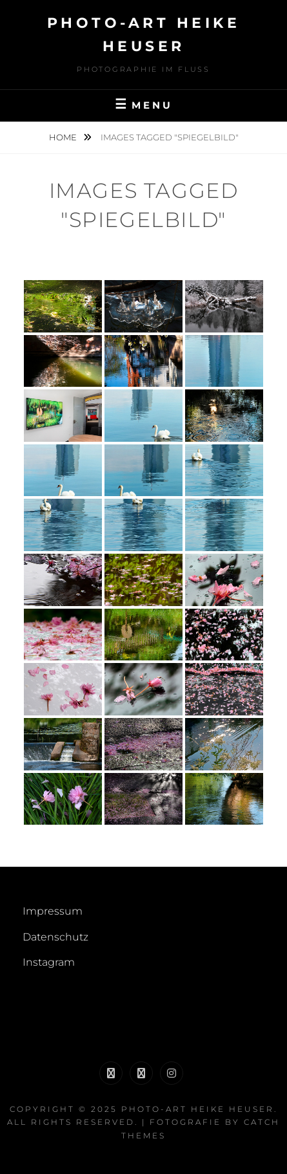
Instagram (49, 962)
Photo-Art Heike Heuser (197, 1109)
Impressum (53, 911)
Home (64, 137)
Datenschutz (55, 937)
